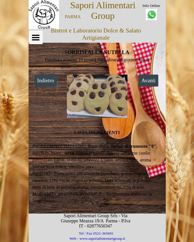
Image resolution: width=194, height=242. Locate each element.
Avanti (148, 80)
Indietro (45, 80)
